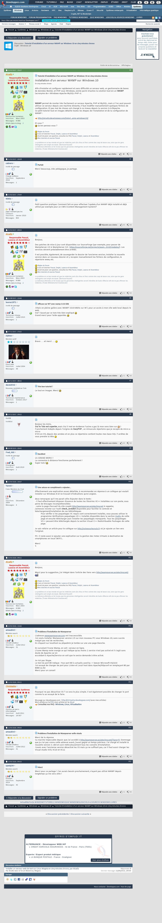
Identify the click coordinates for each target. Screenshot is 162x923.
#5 (130, 298)
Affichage (125, 65)
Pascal (52, 134)
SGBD (111, 7)
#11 (130, 558)
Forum (11, 30)
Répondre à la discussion (18, 37)
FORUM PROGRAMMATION (40, 17)
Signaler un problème (47, 37)
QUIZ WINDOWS (97, 17)
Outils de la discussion (109, 65)
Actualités (24, 802)
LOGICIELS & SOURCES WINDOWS (120, 17)
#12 (130, 626)
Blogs (70, 2)
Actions (21, 24)
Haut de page (126, 886)
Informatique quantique (149, 10)
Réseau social (34, 24)
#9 (130, 448)
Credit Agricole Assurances (47, 847)
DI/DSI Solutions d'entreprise (26, 7)
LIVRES (139, 17)
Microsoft (64, 7)
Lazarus (64, 134)
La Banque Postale (41, 857)
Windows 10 (46, 30)
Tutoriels (51, 2)
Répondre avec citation (107, 154)
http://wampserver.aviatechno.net (87, 506)
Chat (79, 2)
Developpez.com (113, 886)
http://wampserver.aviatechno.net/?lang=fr (100, 740)
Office (118, 7)
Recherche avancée (153, 24)
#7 (130, 381)
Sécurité (100, 10)
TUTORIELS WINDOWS (78, 17)
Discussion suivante (80, 814)
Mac (60, 10)
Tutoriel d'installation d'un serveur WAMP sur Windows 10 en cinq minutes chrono (60, 43)
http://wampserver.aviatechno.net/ (112, 572)
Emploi (104, 2)
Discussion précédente (58, 814)
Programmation (99, 7)
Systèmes (137, 7)
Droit (124, 2)
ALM (55, 7)
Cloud (43, 7)
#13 (130, 682)
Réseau (81, 10)
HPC (53, 10)
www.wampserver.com (54, 636)
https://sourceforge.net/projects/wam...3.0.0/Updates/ (94, 247)
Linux (27, 10)
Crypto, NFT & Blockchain (81, 14)
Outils (118, 516)
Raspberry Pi (70, 10)
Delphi (58, 134)
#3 (130, 194)
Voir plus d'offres (101, 860)
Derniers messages (9, 24)
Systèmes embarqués (114, 10)
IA (50, 7)
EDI (89, 7)
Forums (39, 2)
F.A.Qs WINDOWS (36, 802)
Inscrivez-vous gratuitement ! (56, 20)
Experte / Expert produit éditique (43, 854)
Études (114, 2)
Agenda (54, 24)
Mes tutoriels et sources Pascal (49, 138)
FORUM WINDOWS (19, 17)
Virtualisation (131, 10)
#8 (130, 414)
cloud (71, 702)
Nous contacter (100, 886)
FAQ (62, 2)
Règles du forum (43, 132)
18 (123, 154)
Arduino (35, 10)
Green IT (90, 10)
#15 (130, 761)
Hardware (45, 10)
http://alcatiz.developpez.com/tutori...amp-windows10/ (63, 118)
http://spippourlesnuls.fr (89, 528)
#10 (130, 481)
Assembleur (73, 134)
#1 (130, 70)
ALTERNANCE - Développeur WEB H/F (46, 844)
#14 (130, 727)
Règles (68, 24)
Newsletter (90, 2)
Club (133, 2)
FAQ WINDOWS (60, 17)
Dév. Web (81, 7)
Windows (18, 10)
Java (72, 7)
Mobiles (127, 7)
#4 (130, 230)
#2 (130, 159)
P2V (51, 702)
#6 (130, 331)
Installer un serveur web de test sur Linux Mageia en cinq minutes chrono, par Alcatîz (42, 869)
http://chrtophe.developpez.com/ (75, 700)
